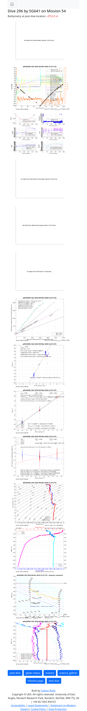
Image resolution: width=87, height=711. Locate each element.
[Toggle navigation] (12, 4)
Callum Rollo (48, 690)
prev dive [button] (15, 673)
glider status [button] (33, 673)
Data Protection (58, 709)
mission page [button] (35, 680)
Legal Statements (38, 705)
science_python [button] (68, 673)
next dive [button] (54, 680)
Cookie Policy (39, 709)
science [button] (50, 673)
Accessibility (18, 705)
